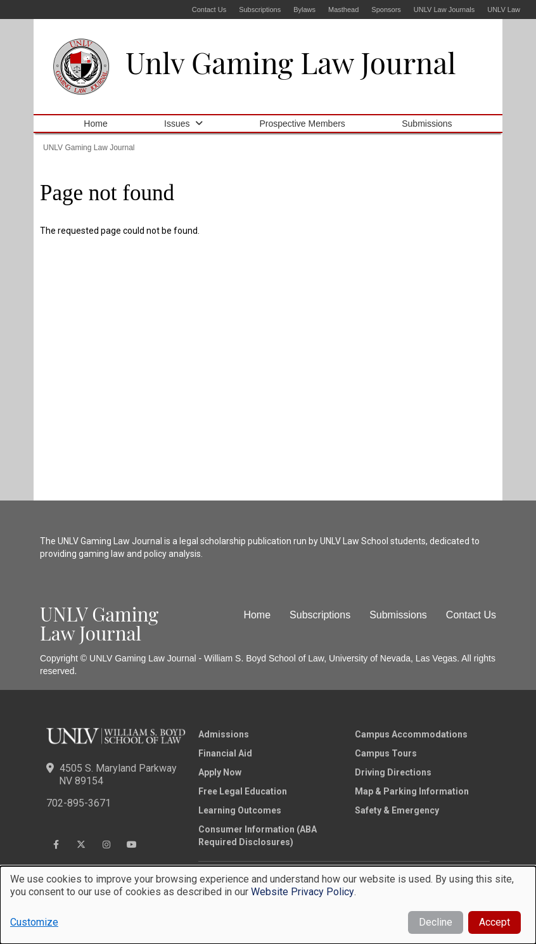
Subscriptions (260, 9)
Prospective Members (302, 123)
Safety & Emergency (397, 810)
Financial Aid (225, 753)
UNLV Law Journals (444, 9)
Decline (435, 922)
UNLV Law (503, 9)
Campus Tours (386, 753)
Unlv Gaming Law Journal (290, 62)
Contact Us (209, 9)
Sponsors (385, 9)
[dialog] (268, 905)
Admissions (223, 734)
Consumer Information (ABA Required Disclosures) (257, 835)
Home (95, 123)
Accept (494, 922)
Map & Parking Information (412, 791)
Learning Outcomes (239, 810)
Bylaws (304, 9)
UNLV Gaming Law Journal (89, 147)
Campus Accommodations (411, 734)
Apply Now (219, 772)
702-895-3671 (78, 803)
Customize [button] (34, 922)
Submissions (427, 123)
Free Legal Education (242, 791)
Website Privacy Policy (302, 892)
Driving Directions (393, 772)
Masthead (343, 9)
